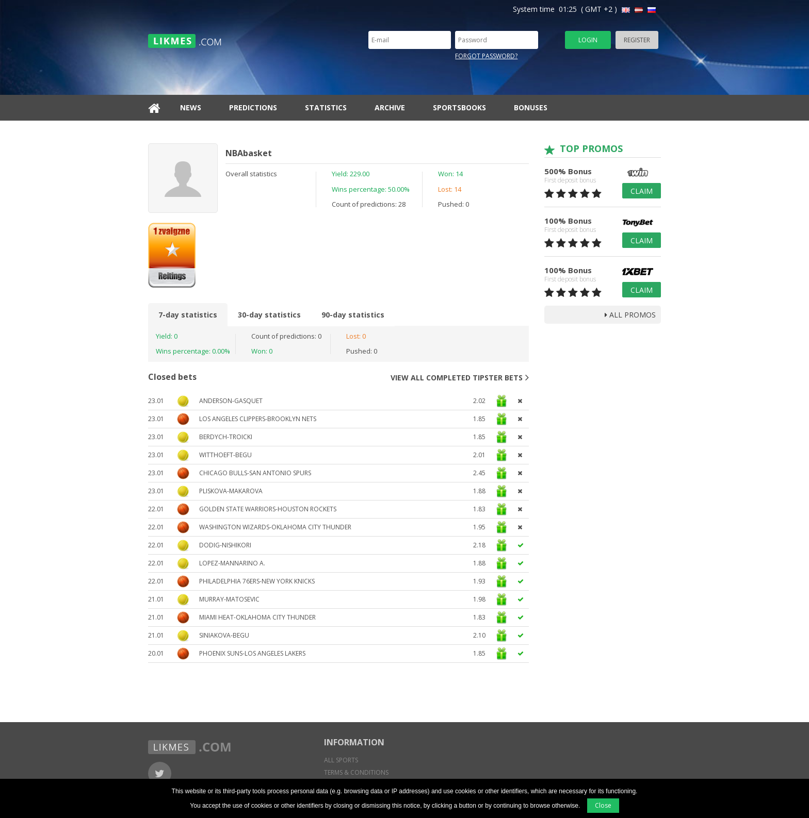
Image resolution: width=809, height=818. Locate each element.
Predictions (253, 107)
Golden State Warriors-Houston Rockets (267, 509)
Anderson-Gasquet (231, 400)
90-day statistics (352, 315)
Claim (641, 191)
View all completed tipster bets (460, 377)
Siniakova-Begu (224, 635)
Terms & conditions (356, 772)
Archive (390, 107)
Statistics (326, 107)
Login (587, 40)
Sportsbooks (459, 107)
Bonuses (530, 107)
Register (637, 40)
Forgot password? (486, 56)
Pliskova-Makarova (231, 491)
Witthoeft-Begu (225, 454)
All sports (341, 760)
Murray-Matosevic (229, 599)
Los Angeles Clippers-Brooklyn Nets (257, 418)
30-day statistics (269, 315)
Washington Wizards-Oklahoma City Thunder (275, 527)
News (190, 107)
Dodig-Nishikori (225, 545)
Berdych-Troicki (225, 436)
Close (603, 805)
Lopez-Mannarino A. (232, 563)
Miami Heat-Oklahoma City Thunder (257, 617)
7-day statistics (187, 315)
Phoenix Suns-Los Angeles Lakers (252, 653)
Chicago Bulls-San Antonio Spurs (255, 473)
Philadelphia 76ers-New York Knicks (257, 581)
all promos (630, 315)
